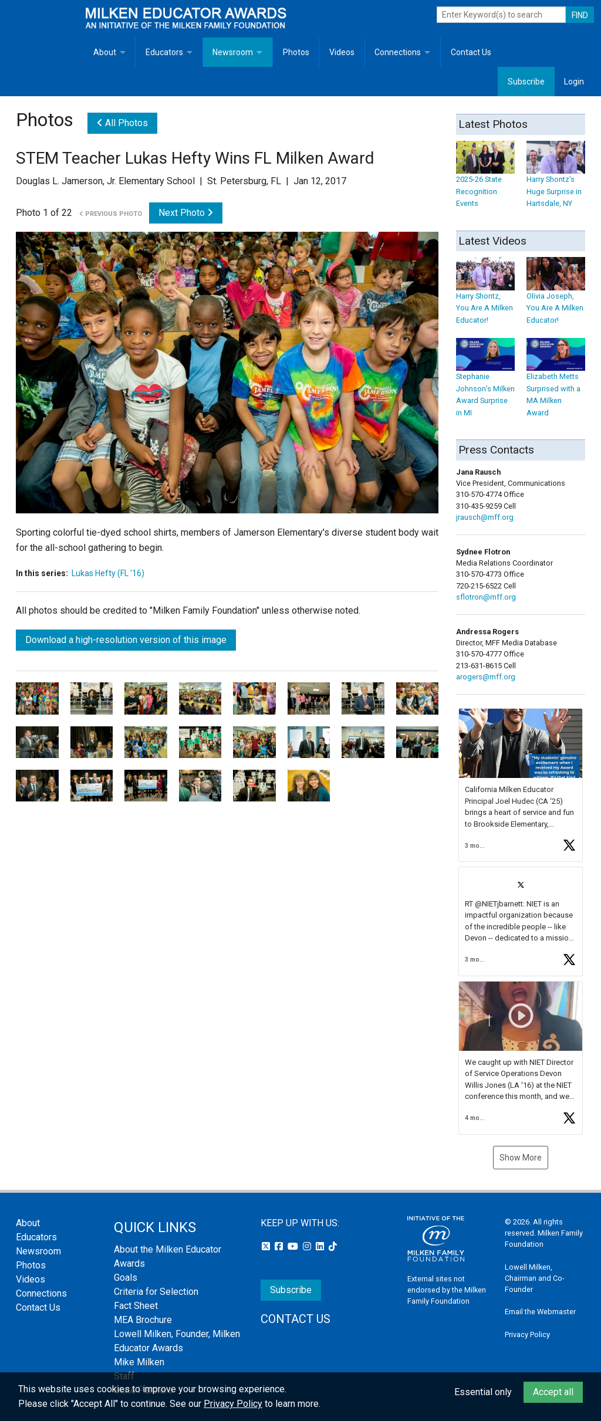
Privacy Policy (527, 1334)
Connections (397, 52)
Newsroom (232, 52)
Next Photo (185, 212)
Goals (125, 1277)
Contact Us (471, 52)
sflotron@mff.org (486, 597)
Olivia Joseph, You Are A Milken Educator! (555, 296)
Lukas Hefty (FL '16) (108, 573)
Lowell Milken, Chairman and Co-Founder (535, 1278)
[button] (520, 785)
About (104, 52)
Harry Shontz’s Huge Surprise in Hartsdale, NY (555, 180)
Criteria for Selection (156, 1291)
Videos (341, 52)
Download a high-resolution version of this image (126, 639)
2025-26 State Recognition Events (485, 180)
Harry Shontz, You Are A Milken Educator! (485, 296)
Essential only (483, 1392)
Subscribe (526, 81)
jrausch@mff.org (485, 517)
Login (574, 81)
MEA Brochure (143, 1319)
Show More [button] (520, 1157)
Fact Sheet (136, 1305)
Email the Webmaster (540, 1311)
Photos (296, 52)
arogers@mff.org (485, 676)
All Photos (122, 122)
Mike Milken (139, 1362)
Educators (164, 52)
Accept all (553, 1392)
